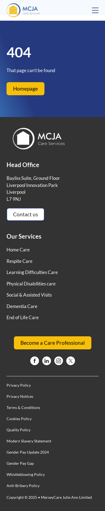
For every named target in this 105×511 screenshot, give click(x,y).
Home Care (18, 250)
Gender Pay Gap (20, 463)
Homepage (25, 88)
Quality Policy (19, 429)
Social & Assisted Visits (29, 295)
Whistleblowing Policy (26, 474)
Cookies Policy (19, 418)
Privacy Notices (20, 396)
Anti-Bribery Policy (23, 485)
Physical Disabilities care (31, 284)
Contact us (25, 214)
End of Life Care (23, 317)
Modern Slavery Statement (29, 441)
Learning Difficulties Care (32, 272)
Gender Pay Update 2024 (28, 452)
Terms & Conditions (23, 407)
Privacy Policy (19, 385)
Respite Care (19, 261)
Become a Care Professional (52, 343)
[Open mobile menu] (95, 10)
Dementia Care (22, 306)
